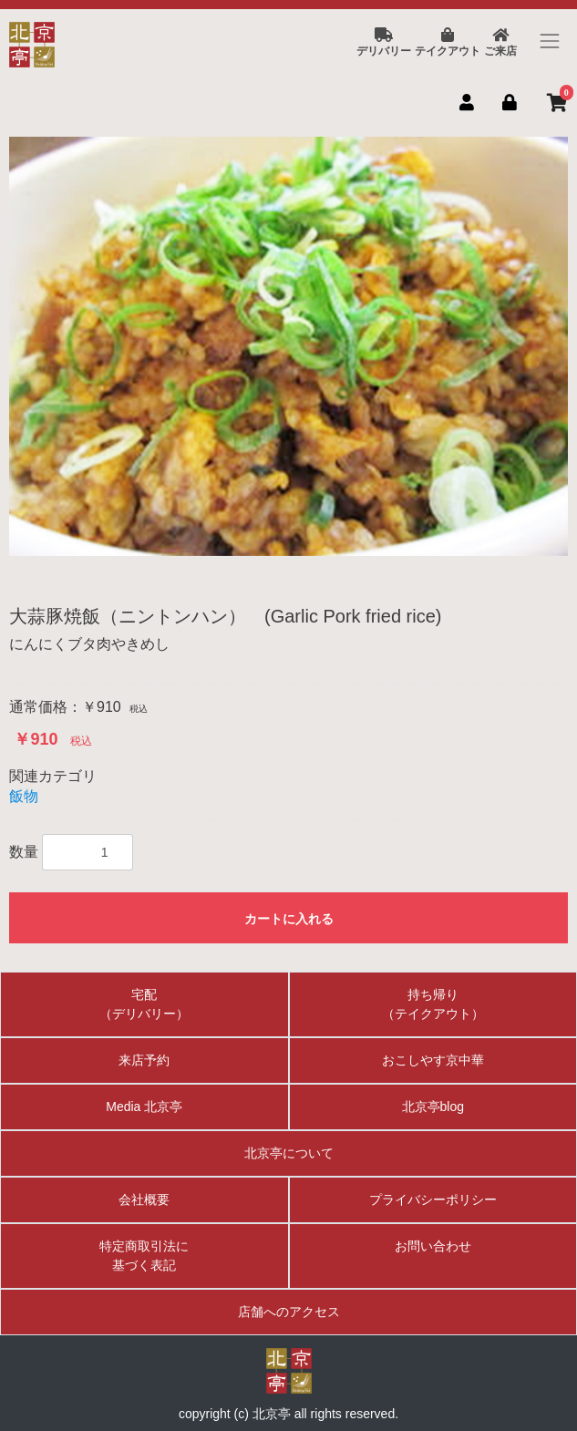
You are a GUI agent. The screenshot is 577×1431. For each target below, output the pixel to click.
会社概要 (144, 1199)
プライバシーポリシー (433, 1199)
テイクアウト (447, 43)
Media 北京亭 (144, 1106)
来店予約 (144, 1060)
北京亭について (289, 1153)
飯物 (23, 796)
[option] (288, 346)
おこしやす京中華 (433, 1060)
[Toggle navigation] (550, 41)
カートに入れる (289, 918)
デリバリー (383, 43)
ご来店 (500, 43)
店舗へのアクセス (289, 1311)
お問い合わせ (433, 1246)
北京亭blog (433, 1106)
